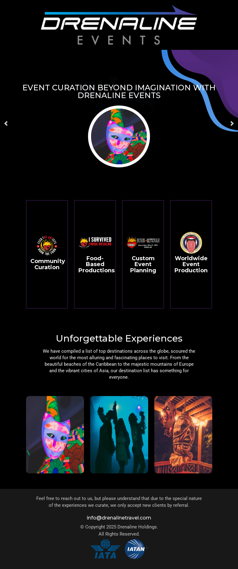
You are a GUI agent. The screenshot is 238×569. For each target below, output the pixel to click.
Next (215, 439)
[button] (6, 123)
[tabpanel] (55, 439)
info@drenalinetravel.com (119, 518)
